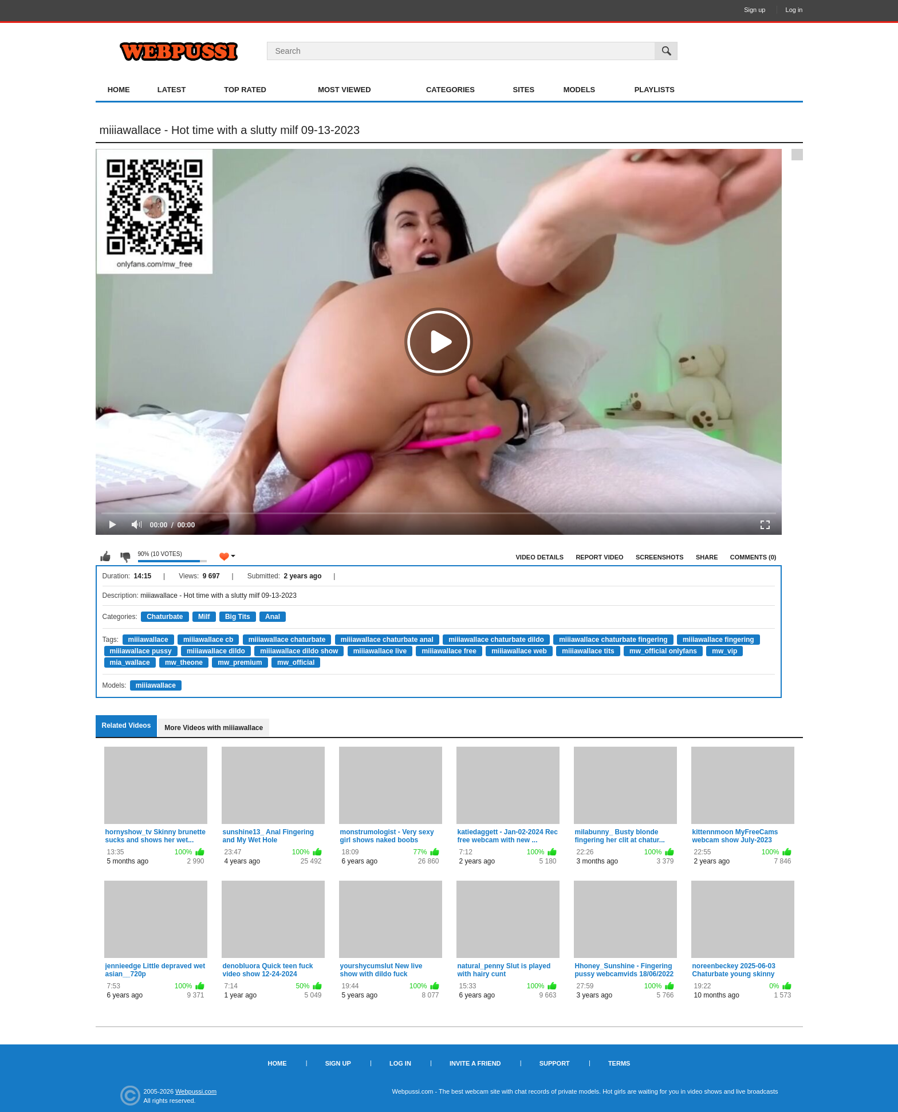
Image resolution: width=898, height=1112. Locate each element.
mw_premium (240, 662)
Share (707, 557)
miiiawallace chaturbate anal (387, 640)
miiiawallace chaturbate (287, 640)
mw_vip (724, 651)
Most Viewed (344, 89)
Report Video (599, 557)
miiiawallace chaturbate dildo (496, 640)
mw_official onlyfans (663, 651)
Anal (272, 617)
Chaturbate (165, 617)
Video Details (540, 557)
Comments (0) (753, 557)
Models (580, 89)
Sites (524, 89)
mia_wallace (130, 662)
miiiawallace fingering (718, 640)
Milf (204, 617)
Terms (619, 1063)
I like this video (105, 556)
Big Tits (237, 617)
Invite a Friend (475, 1063)
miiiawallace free (449, 651)
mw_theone (184, 662)
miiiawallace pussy (141, 651)
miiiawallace (148, 640)
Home (119, 89)
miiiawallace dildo (216, 651)
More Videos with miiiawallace (213, 728)
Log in (794, 9)
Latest (171, 89)
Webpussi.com (195, 1091)
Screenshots (660, 557)
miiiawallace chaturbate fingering (613, 640)
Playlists (655, 89)
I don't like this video (125, 556)
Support (554, 1063)
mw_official (295, 662)
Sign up (754, 9)
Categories (450, 89)
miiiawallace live (380, 651)
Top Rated (245, 89)
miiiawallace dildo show (299, 651)
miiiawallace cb (208, 640)
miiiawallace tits (588, 651)
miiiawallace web (519, 651)
